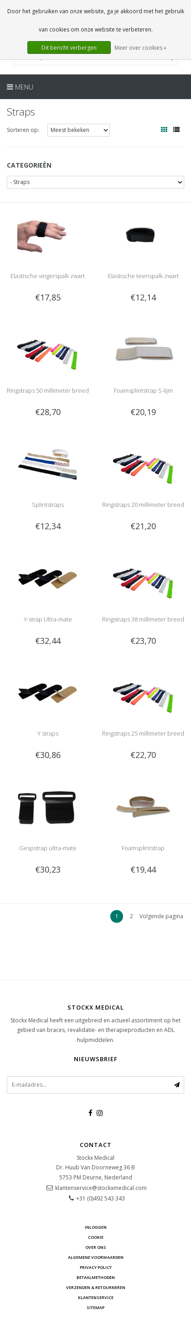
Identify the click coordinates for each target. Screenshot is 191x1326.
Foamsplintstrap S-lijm (143, 390)
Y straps (47, 733)
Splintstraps (48, 504)
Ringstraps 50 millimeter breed (48, 390)
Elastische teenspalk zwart (143, 276)
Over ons (95, 1247)
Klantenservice (96, 1297)
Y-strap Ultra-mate (48, 619)
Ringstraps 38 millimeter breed (143, 619)
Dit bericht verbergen (69, 48)
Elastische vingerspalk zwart (47, 276)
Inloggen (96, 1227)
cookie (95, 1237)
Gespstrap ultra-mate (48, 848)
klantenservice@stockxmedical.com (101, 1188)
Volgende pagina (161, 916)
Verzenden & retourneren (95, 1287)
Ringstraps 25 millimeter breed (143, 733)
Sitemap (95, 1307)
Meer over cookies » (140, 48)
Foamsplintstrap (143, 848)
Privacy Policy (96, 1267)
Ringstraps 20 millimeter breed (143, 504)
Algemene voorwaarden (96, 1257)
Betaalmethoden (96, 1277)
